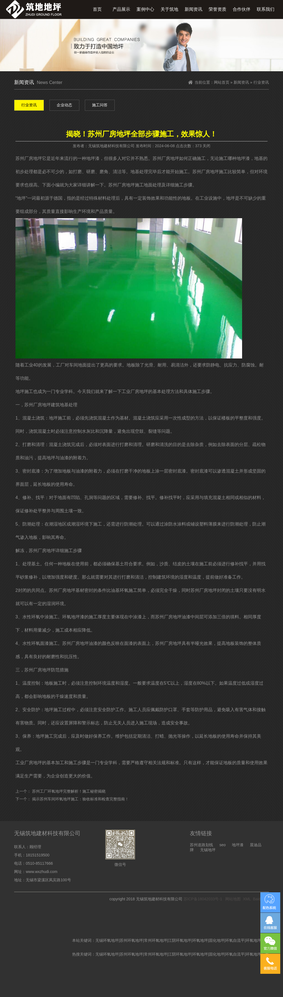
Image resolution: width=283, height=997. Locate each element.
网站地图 (233, 899)
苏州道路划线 (201, 845)
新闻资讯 (193, 9)
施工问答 (100, 105)
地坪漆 (237, 845)
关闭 (206, 146)
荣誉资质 (217, 9)
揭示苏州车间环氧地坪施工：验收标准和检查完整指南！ (80, 799)
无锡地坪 (208, 850)
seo (222, 845)
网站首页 (221, 82)
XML (247, 899)
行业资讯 (29, 105)
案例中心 (145, 9)
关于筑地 (169, 9)
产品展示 (121, 9)
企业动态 (64, 105)
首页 (97, 9)
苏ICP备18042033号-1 (203, 899)
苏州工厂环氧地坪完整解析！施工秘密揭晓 (69, 791)
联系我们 (265, 9)
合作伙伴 (241, 9)
